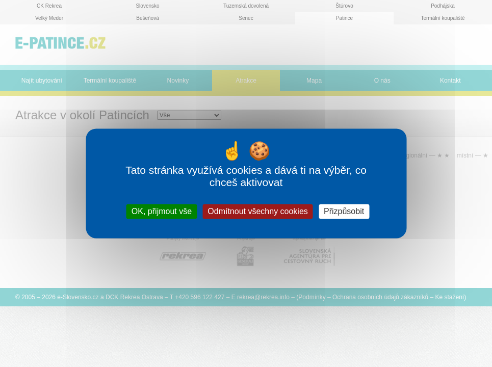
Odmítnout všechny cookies (258, 211)
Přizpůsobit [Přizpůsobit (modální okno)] (344, 211)
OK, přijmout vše (162, 211)
